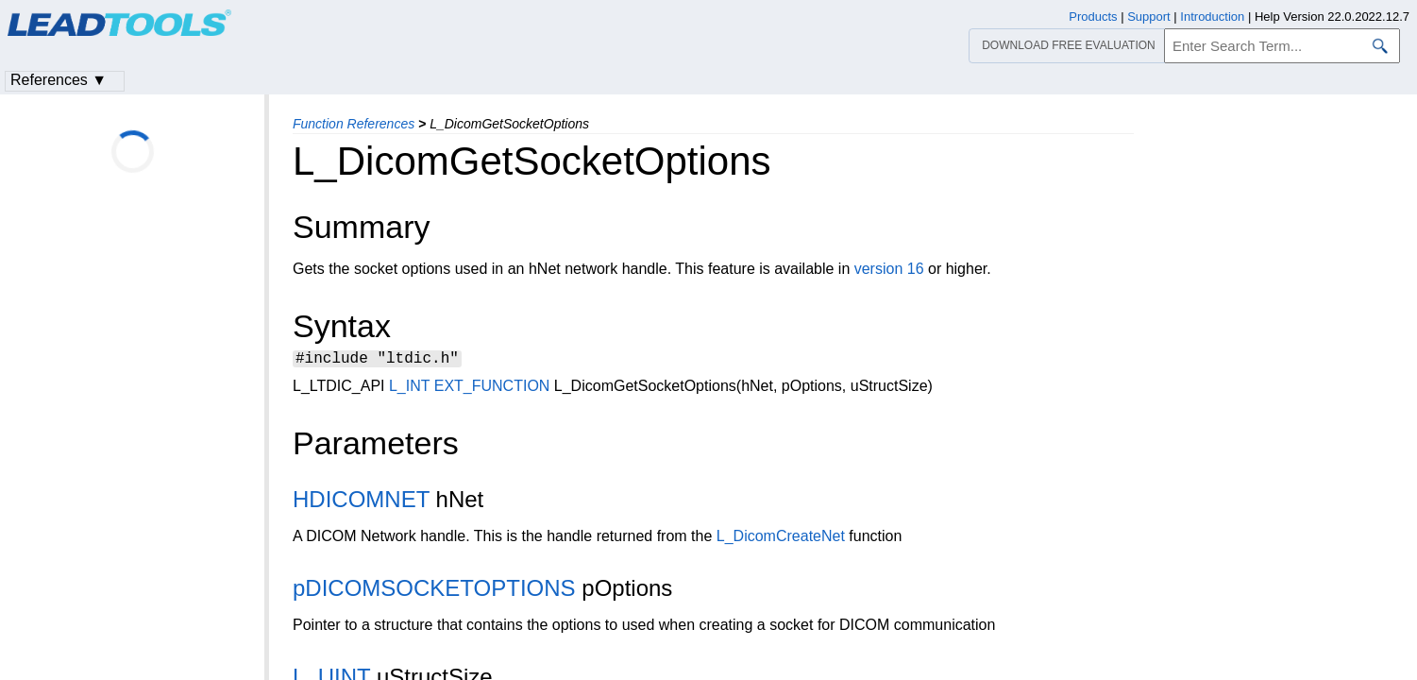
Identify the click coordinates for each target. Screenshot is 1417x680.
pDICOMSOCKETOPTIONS (434, 591)
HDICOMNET (361, 502)
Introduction (1212, 16)
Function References (353, 123)
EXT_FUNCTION (492, 389)
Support (1149, 16)
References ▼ (58, 80)
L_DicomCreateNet (781, 539)
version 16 (889, 269)
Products (1093, 16)
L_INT (409, 389)
